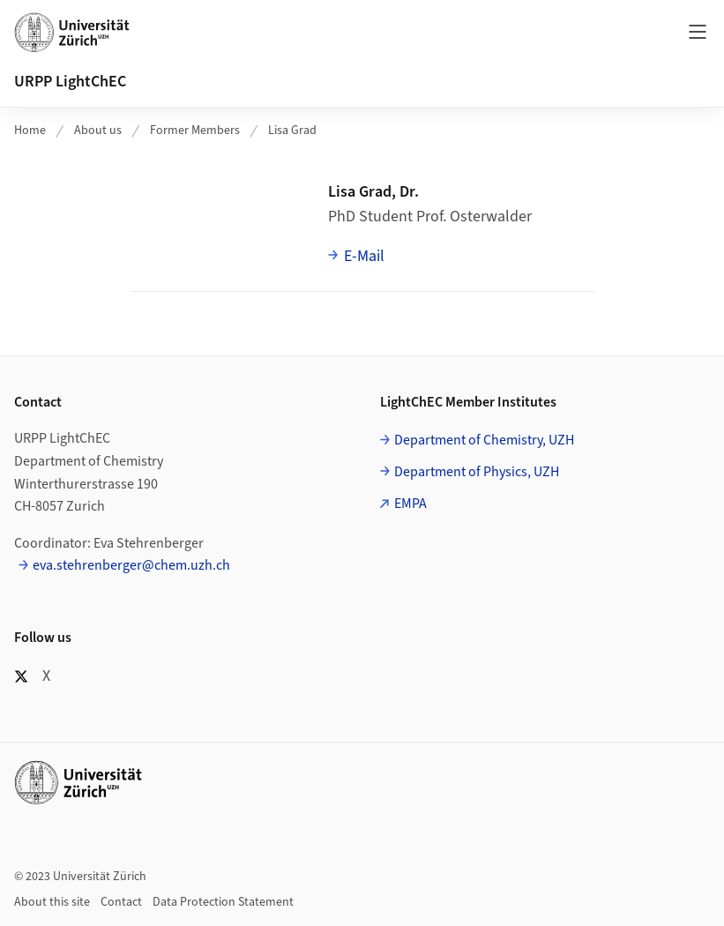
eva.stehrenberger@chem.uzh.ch (131, 565)
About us (98, 130)
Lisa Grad (292, 130)
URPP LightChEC (70, 82)
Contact (121, 902)
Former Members (195, 130)
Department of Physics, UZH (476, 472)
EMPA (410, 503)
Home (30, 130)
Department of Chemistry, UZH (484, 440)
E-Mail (364, 256)
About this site (52, 902)
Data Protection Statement (223, 902)
